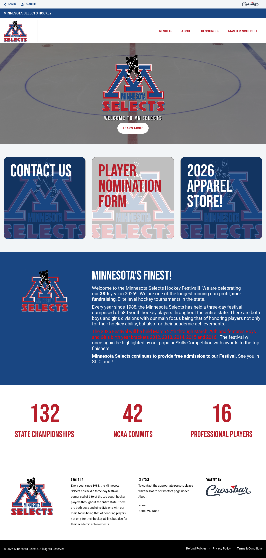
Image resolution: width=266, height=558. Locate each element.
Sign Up (28, 4)
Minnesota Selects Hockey (28, 13)
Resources (210, 31)
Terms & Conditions (250, 548)
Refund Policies (196, 548)
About (186, 31)
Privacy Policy (222, 548)
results (166, 31)
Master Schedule (243, 31)
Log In (10, 4)
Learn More (133, 128)
